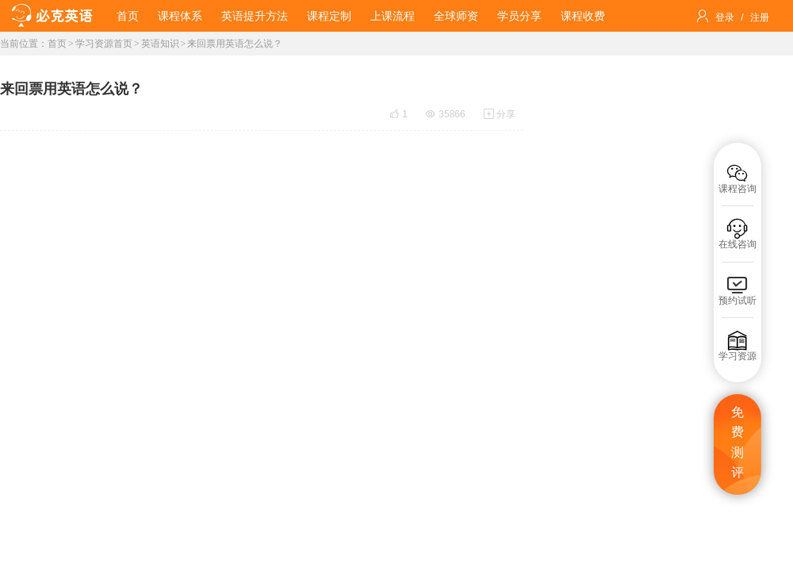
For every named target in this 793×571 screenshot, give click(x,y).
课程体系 (180, 16)
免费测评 (737, 442)
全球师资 (456, 16)
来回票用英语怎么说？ (234, 43)
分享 (499, 114)
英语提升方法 (254, 16)
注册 (759, 17)
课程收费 (583, 16)
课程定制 (329, 16)
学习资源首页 (103, 43)
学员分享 (519, 16)
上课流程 (392, 16)
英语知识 (160, 43)
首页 (128, 16)
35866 (445, 114)
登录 (724, 17)
